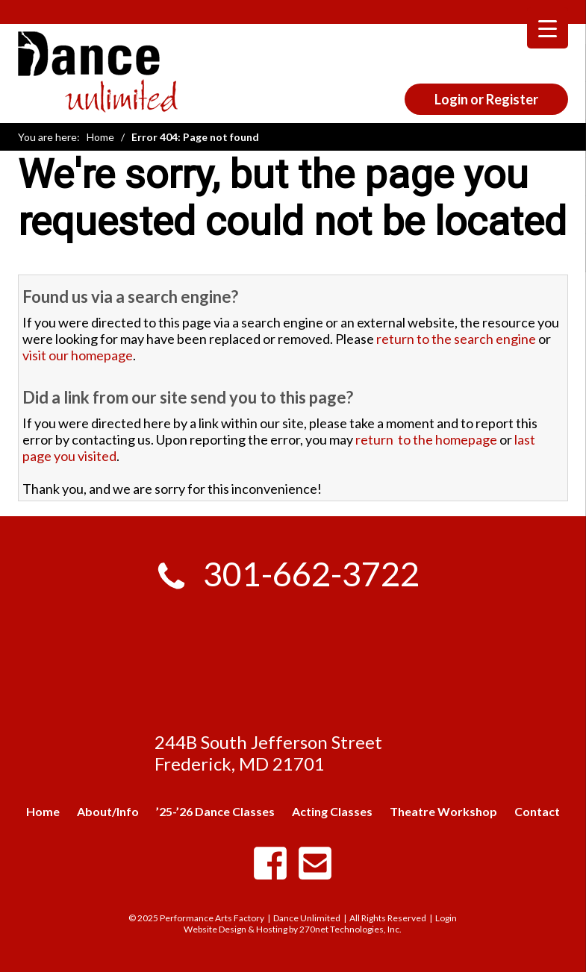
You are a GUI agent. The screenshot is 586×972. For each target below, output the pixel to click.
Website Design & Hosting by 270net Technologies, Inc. (293, 929)
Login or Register (486, 99)
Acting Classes (332, 811)
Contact (537, 811)
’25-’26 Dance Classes (215, 811)
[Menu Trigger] (547, 27)
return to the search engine (456, 338)
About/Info (108, 811)
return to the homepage (426, 439)
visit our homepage (77, 355)
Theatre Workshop (443, 811)
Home (100, 137)
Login (446, 918)
